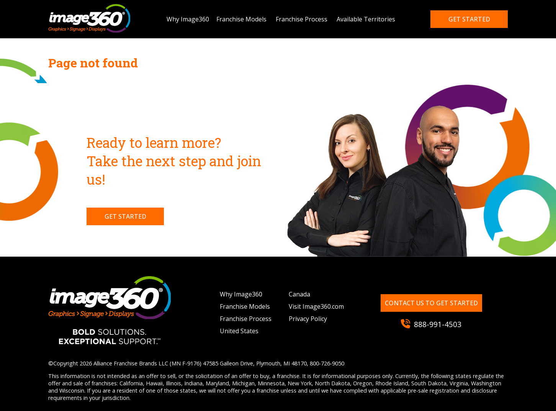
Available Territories (366, 19)
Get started (469, 19)
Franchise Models (241, 19)
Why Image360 (188, 19)
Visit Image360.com (316, 306)
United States (239, 331)
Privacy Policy (308, 318)
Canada (299, 294)
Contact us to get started (431, 303)
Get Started (125, 216)
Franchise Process (301, 19)
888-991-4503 (431, 324)
